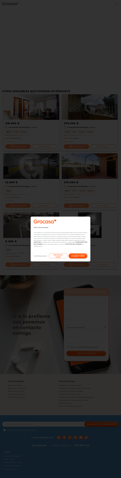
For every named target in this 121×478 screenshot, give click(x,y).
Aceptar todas (77, 256)
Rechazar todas (58, 256)
